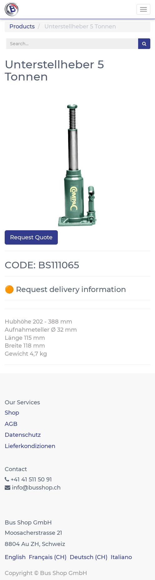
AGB (11, 424)
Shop (12, 412)
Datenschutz (23, 434)
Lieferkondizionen (30, 446)
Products (22, 26)
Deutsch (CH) (89, 557)
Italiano (121, 557)
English (15, 557)
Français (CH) (48, 557)
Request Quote (31, 237)
